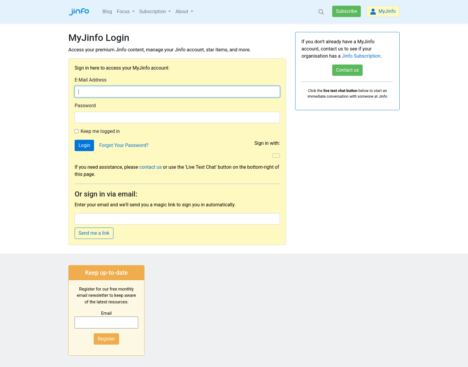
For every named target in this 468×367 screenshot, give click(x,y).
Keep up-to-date (106, 272)
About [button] (183, 11)
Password (85, 105)
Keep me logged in (100, 131)
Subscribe (346, 11)
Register (106, 339)
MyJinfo (383, 11)
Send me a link (94, 233)
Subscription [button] (153, 11)
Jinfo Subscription (361, 56)
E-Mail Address (91, 80)
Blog (107, 11)
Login (84, 145)
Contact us (347, 70)
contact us (150, 167)
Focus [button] (124, 11)
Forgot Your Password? (123, 145)
